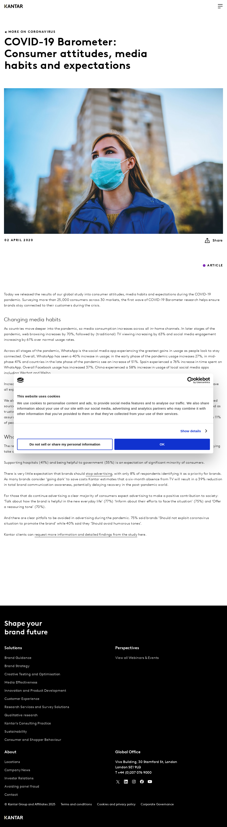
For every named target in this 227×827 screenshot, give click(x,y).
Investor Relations (18, 778)
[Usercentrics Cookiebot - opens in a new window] (190, 380)
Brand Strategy (16, 666)
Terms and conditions (76, 804)
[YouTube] (126, 782)
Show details (190, 431)
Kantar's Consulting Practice (27, 723)
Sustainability (15, 732)
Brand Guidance (17, 658)
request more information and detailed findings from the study (86, 534)
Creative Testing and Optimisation (32, 674)
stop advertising (99, 474)
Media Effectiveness (20, 682)
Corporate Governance (157, 804)
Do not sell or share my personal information (64, 444)
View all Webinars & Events (137, 658)
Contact (11, 795)
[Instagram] (134, 782)
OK (162, 444)
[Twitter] (118, 782)
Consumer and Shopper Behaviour (32, 740)
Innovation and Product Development (35, 691)
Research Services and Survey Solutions (36, 707)
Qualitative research (21, 715)
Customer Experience (21, 699)
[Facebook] (142, 782)
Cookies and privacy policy (116, 804)
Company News (17, 770)
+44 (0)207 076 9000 (135, 773)
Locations (12, 762)
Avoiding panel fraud (21, 786)
